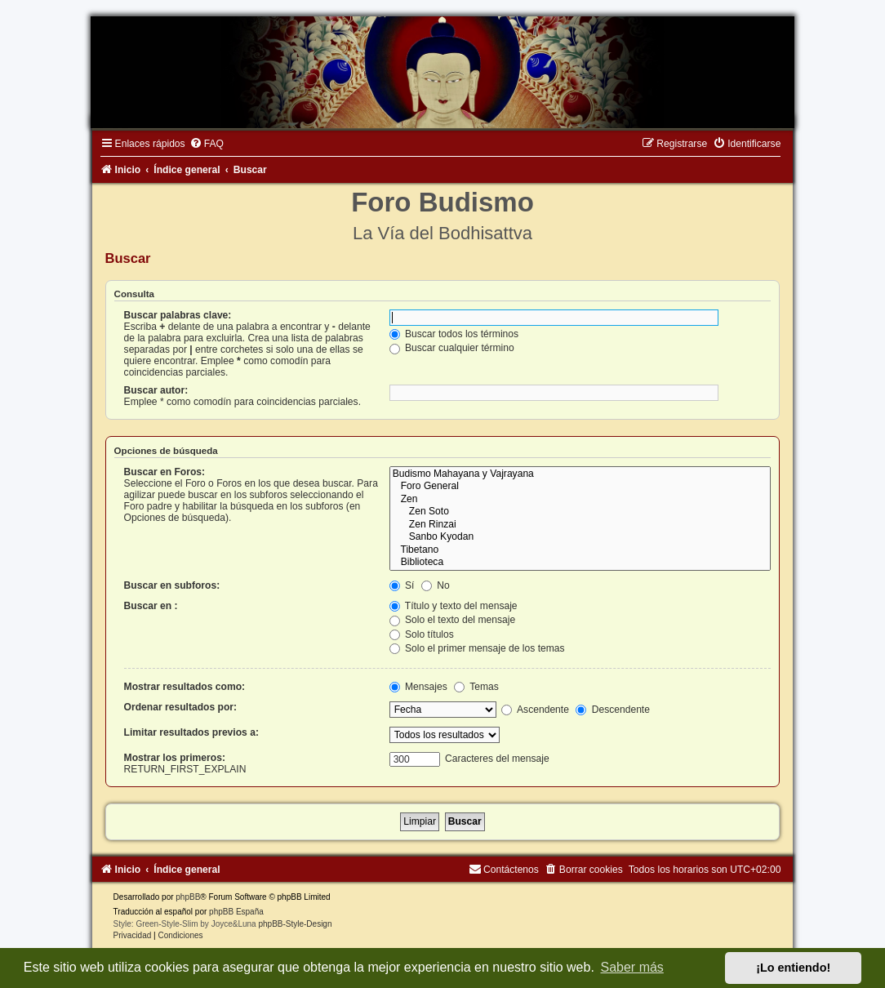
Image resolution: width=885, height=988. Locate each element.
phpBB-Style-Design (294, 923)
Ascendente (535, 709)
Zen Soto (580, 511)
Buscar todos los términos (454, 334)
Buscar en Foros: (164, 472)
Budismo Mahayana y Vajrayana (580, 474)
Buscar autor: (156, 390)
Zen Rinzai (580, 525)
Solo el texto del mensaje (452, 619)
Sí (402, 585)
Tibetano (580, 550)
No (435, 585)
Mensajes (418, 686)
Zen (580, 499)
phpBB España (236, 911)
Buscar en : (151, 606)
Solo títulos (421, 634)
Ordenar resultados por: (180, 707)
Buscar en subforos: (172, 585)
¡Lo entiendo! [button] (793, 967)
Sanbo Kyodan (580, 537)
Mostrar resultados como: (185, 686)
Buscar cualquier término (451, 348)
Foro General (580, 486)
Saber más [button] (632, 967)
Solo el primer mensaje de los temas (477, 648)
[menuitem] (206, 143)
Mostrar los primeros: (174, 757)
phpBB (188, 896)
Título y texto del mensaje (453, 606)
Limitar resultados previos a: (191, 732)
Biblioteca (580, 562)
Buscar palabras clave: (178, 315)
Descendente (613, 709)
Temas (476, 686)
